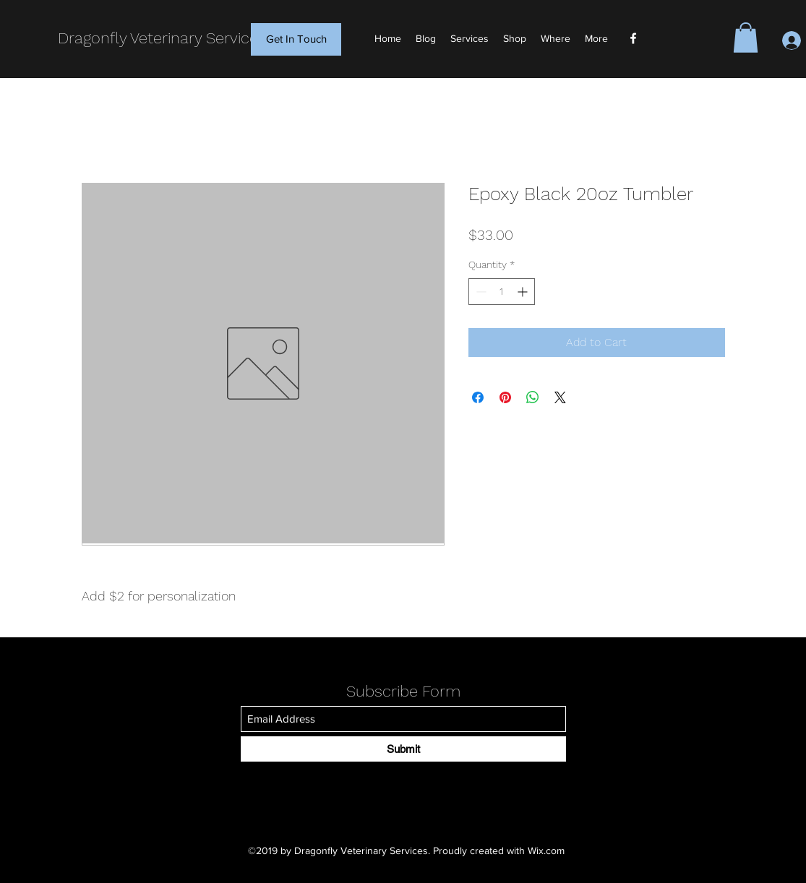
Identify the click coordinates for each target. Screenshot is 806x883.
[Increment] (524, 291)
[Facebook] (633, 38)
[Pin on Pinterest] (505, 397)
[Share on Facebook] (477, 397)
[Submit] (403, 749)
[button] (745, 37)
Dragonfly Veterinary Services (162, 38)
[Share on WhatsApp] (532, 397)
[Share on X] (560, 397)
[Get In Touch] (296, 39)
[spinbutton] (502, 291)
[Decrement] (480, 291)
